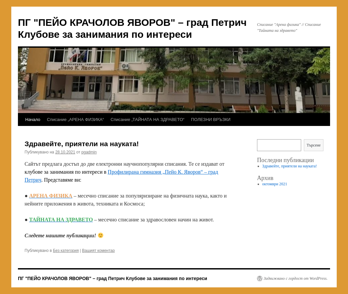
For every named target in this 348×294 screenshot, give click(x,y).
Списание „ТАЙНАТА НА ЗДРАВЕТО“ (147, 119)
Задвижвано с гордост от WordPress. (295, 278)
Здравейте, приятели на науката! (82, 143)
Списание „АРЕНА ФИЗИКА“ (75, 119)
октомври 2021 (274, 184)
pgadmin (89, 152)
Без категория (66, 250)
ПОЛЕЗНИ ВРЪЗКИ (210, 119)
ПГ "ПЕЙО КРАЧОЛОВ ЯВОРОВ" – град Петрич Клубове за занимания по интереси (112, 278)
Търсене (313, 145)
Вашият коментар (98, 250)
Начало (32, 119)
